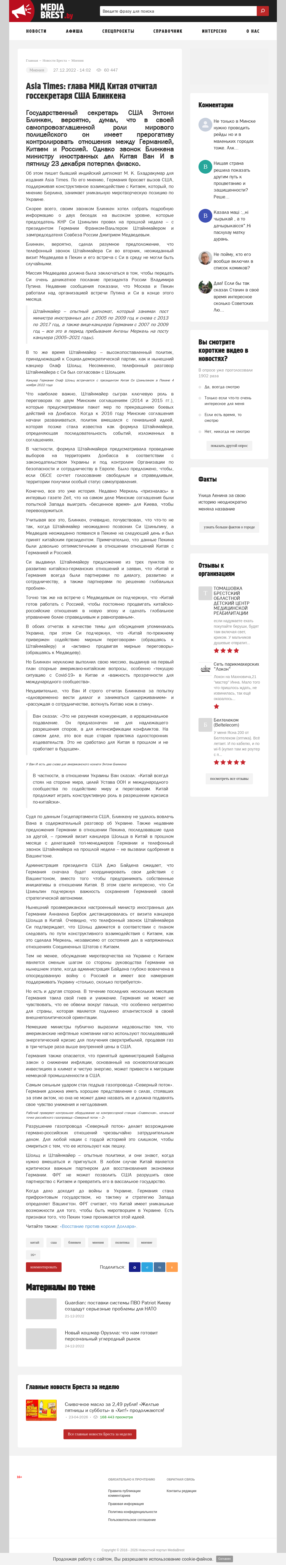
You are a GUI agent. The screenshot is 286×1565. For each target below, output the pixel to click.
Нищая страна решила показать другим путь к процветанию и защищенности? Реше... (232, 179)
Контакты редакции (181, 1489)
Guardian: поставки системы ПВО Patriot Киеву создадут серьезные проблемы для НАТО (118, 1303)
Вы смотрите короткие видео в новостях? (223, 350)
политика (122, 1242)
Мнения (98, 1242)
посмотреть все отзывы (229, 779)
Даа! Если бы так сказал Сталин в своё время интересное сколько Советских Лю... (236, 296)
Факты (207, 480)
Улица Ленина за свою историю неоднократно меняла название (222, 502)
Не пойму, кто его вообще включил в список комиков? (233, 261)
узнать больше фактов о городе (229, 527)
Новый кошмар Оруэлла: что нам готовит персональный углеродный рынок (111, 1332)
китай (34, 1242)
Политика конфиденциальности (132, 1510)
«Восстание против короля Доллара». (98, 1226)
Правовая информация (126, 1502)
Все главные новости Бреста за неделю (100, 1432)
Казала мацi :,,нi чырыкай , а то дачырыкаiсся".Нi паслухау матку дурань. (232, 225)
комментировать (43, 1267)
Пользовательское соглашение (132, 1518)
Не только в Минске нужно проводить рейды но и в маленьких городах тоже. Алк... (235, 134)
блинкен (74, 1242)
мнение (146, 1242)
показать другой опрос (229, 446)
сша (54, 1242)
